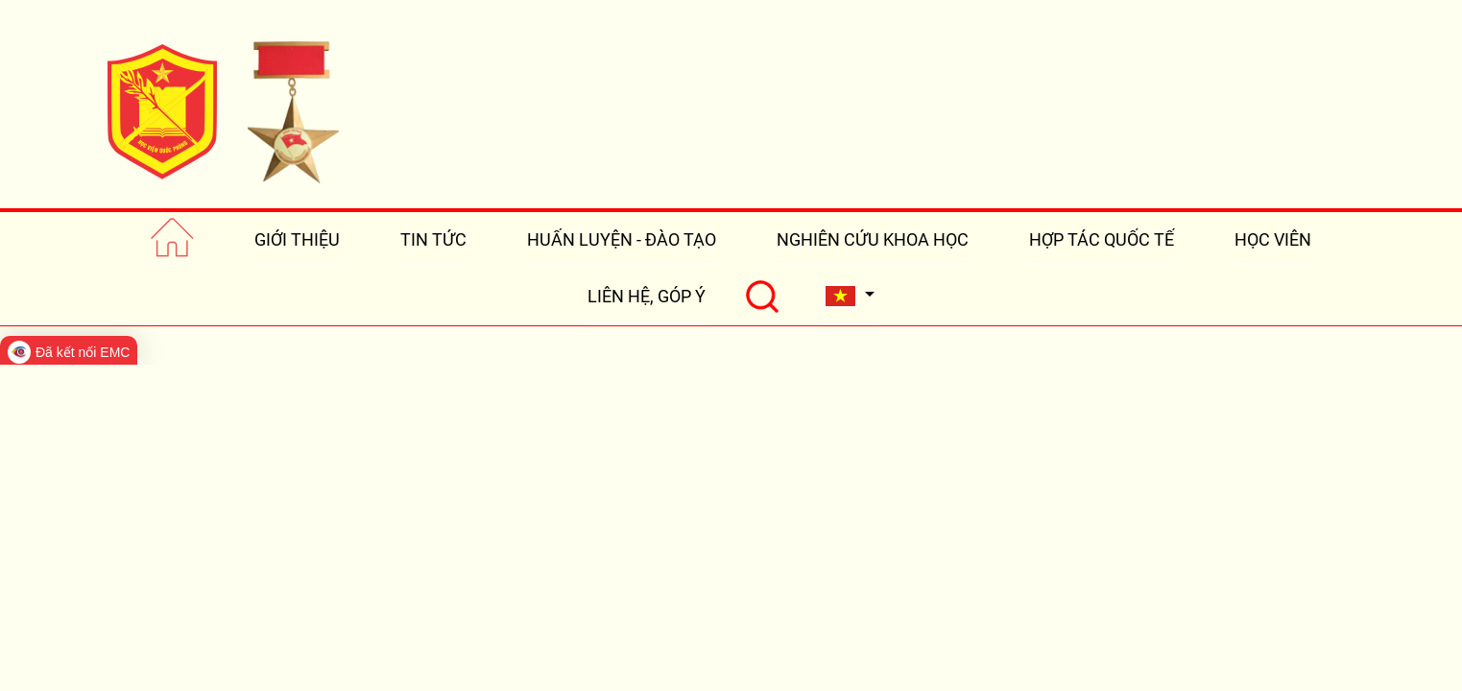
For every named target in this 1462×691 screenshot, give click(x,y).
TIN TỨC (433, 239)
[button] (849, 296)
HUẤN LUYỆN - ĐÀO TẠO (621, 239)
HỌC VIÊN (1272, 239)
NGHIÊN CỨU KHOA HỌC (873, 239)
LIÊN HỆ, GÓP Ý (646, 296)
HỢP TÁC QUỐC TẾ (1101, 239)
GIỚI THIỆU (297, 239)
